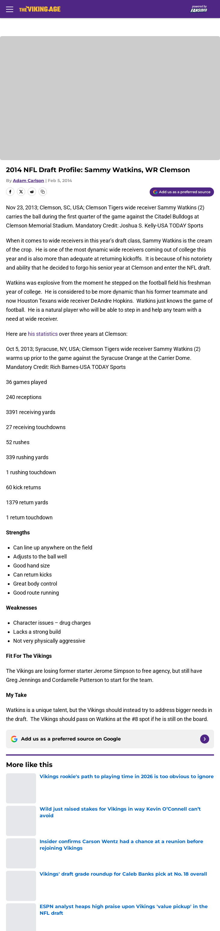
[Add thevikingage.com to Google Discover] (182, 191)
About (12, 825)
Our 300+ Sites (123, 836)
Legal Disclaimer (24, 881)
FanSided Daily (124, 847)
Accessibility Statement (134, 881)
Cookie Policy (122, 870)
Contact (14, 836)
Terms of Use (21, 870)
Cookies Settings (126, 892)
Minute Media (39, 908)
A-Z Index (16, 892)
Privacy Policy (122, 858)
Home (12, 783)
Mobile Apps (20, 847)
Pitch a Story (20, 858)
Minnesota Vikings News (47, 783)
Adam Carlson (28, 180)
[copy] (42, 191)
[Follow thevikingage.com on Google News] (204, 739)
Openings (117, 825)
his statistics (43, 334)
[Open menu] (9, 9)
